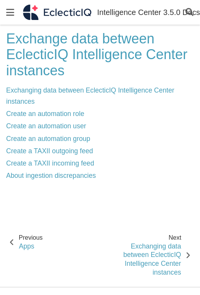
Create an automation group (48, 139)
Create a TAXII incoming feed (50, 163)
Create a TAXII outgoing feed (49, 151)
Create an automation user (46, 126)
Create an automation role (45, 114)
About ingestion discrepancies (51, 175)
